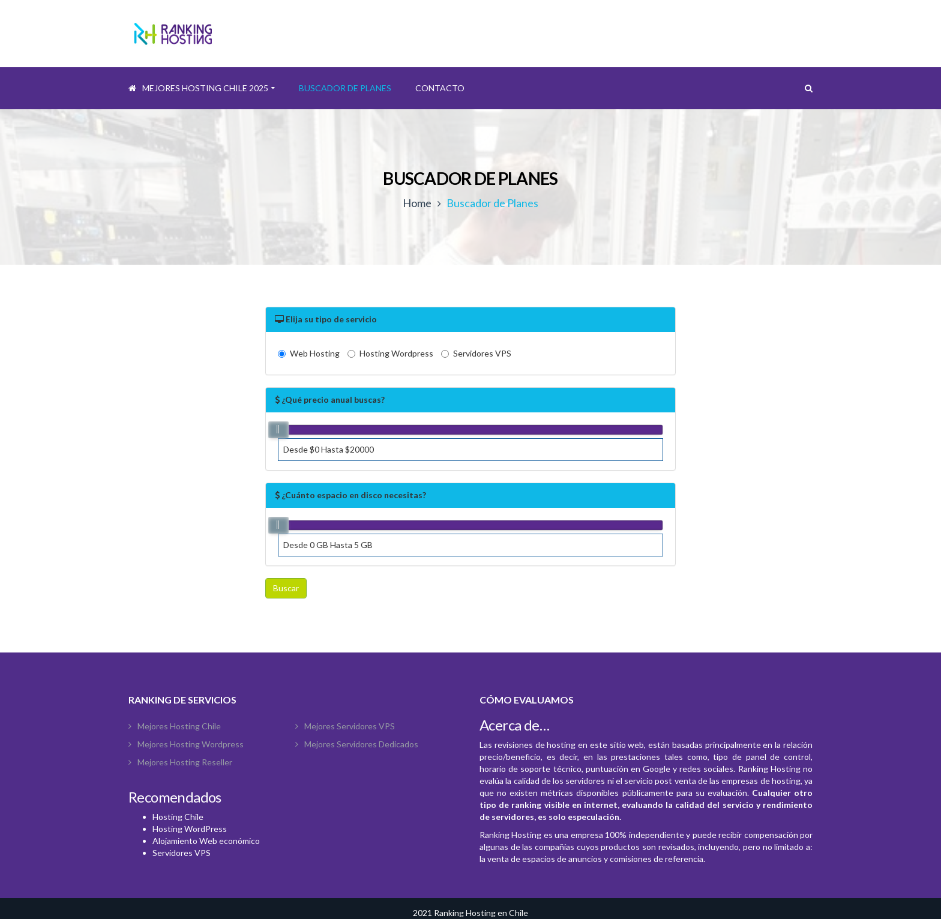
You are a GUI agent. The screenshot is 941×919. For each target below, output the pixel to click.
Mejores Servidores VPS (349, 726)
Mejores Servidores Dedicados (361, 744)
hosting (561, 745)
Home (417, 202)
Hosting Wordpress (390, 353)
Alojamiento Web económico (206, 841)
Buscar (286, 588)
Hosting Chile (177, 817)
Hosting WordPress (189, 829)
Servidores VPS (476, 353)
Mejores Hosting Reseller (184, 762)
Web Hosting (309, 353)
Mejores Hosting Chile (179, 726)
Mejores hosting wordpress (190, 744)
